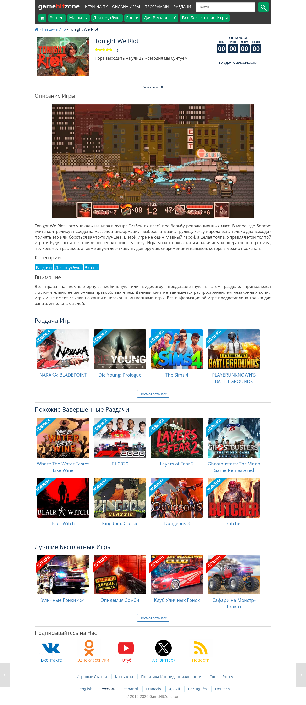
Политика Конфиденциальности (171, 676)
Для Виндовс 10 (160, 18)
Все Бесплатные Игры (205, 18)
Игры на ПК (96, 6)
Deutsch (222, 689)
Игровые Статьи (91, 676)
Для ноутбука (107, 18)
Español (131, 689)
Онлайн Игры (126, 6)
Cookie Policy (221, 676)
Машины (78, 18)
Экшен (57, 18)
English (86, 689)
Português (198, 689)
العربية (175, 689)
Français (154, 689)
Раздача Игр (54, 29)
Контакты (124, 676)
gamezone (59, 6)
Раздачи (182, 6)
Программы (156, 6)
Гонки (132, 18)
